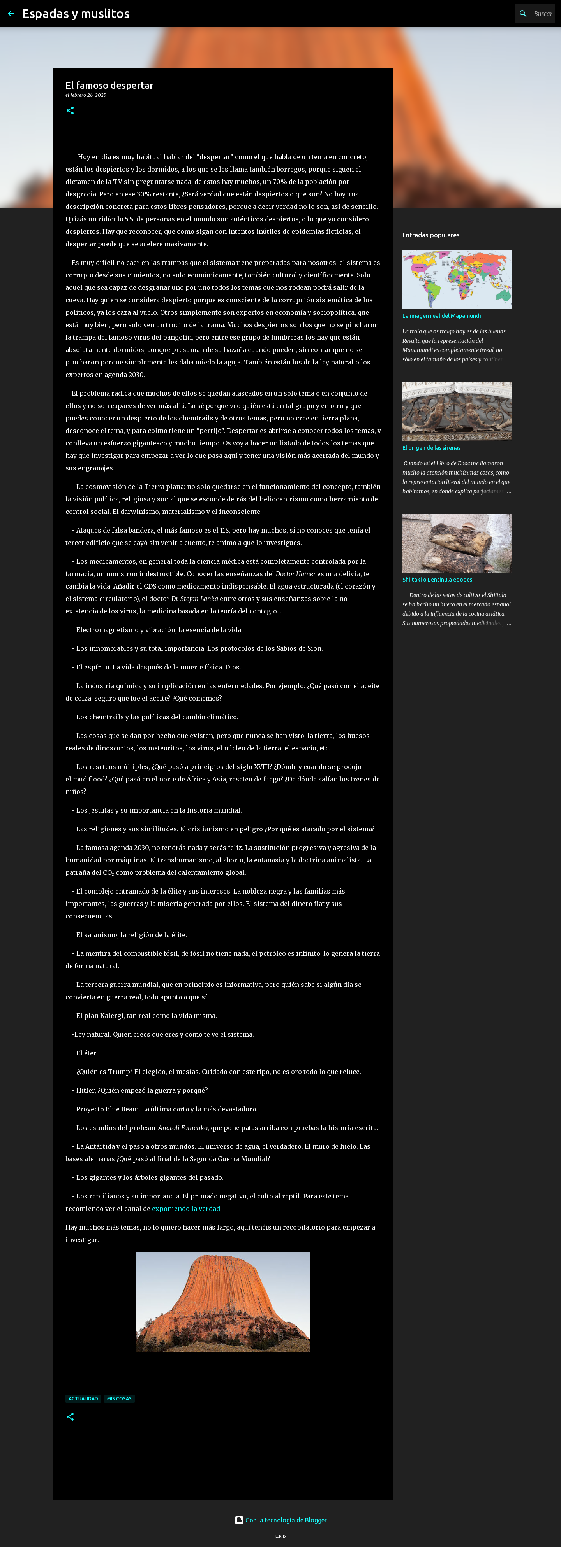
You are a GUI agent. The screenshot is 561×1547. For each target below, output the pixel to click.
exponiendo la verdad (186, 1208)
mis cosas (119, 1398)
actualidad (83, 1398)
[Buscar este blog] (514, 13)
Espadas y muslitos (76, 13)
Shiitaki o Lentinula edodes (437, 579)
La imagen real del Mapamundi (441, 316)
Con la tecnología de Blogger (281, 1520)
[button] (70, 111)
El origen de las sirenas (431, 448)
